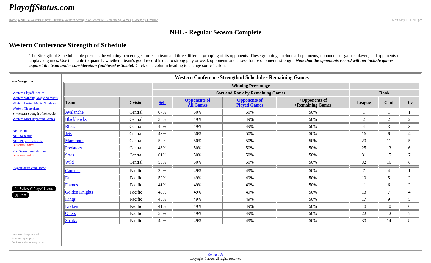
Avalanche (74, 112)
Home (13, 20)
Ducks (70, 177)
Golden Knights (79, 192)
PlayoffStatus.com (42, 7)
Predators (73, 148)
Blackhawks (76, 119)
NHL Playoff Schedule (28, 141)
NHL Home (20, 131)
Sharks (71, 220)
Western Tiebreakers (26, 108)
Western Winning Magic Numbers (35, 98)
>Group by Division (145, 20)
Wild (69, 162)
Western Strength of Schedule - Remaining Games (96, 20)
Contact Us (215, 254)
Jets (68, 133)
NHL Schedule (22, 136)
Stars (69, 155)
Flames (71, 185)
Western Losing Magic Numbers (34, 103)
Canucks (72, 170)
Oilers (70, 213)
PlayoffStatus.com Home (29, 168)
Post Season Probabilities (29, 151)
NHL (22, 20)
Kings (70, 199)
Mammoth (74, 140)
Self (162, 102)
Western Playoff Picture (44, 20)
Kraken (71, 206)
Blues (70, 126)
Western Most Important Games (34, 119)
